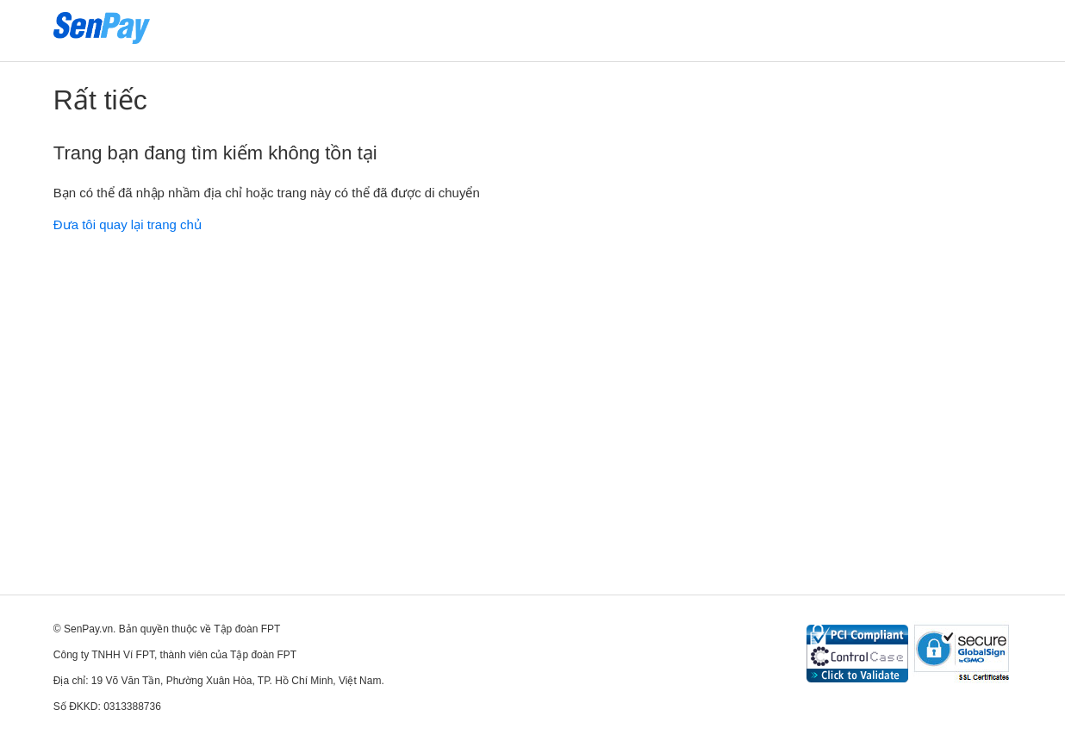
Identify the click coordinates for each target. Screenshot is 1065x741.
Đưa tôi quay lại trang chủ (127, 224)
